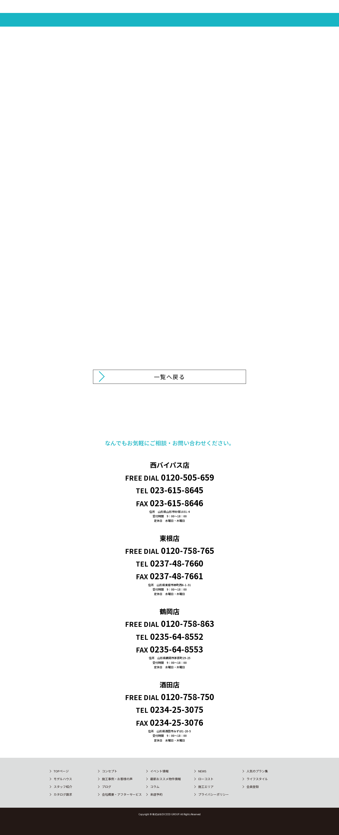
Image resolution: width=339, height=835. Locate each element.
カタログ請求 (63, 794)
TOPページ (61, 771)
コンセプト (109, 771)
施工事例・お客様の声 (117, 779)
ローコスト (206, 779)
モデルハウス (63, 779)
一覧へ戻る (169, 377)
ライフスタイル (257, 779)
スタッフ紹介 (63, 786)
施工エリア (206, 786)
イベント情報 (159, 771)
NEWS (202, 771)
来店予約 (156, 794)
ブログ (106, 786)
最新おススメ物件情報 (165, 779)
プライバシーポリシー (213, 794)
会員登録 (252, 786)
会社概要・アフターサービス (122, 794)
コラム (154, 786)
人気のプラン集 (257, 771)
